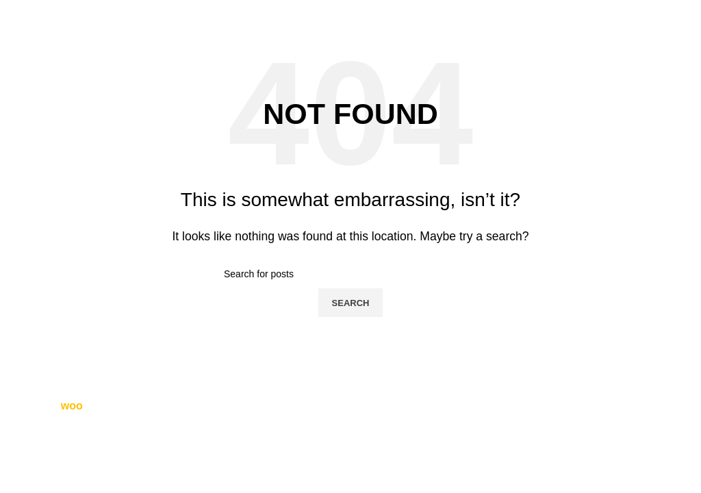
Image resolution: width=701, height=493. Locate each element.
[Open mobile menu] (676, 13)
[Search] (350, 274)
